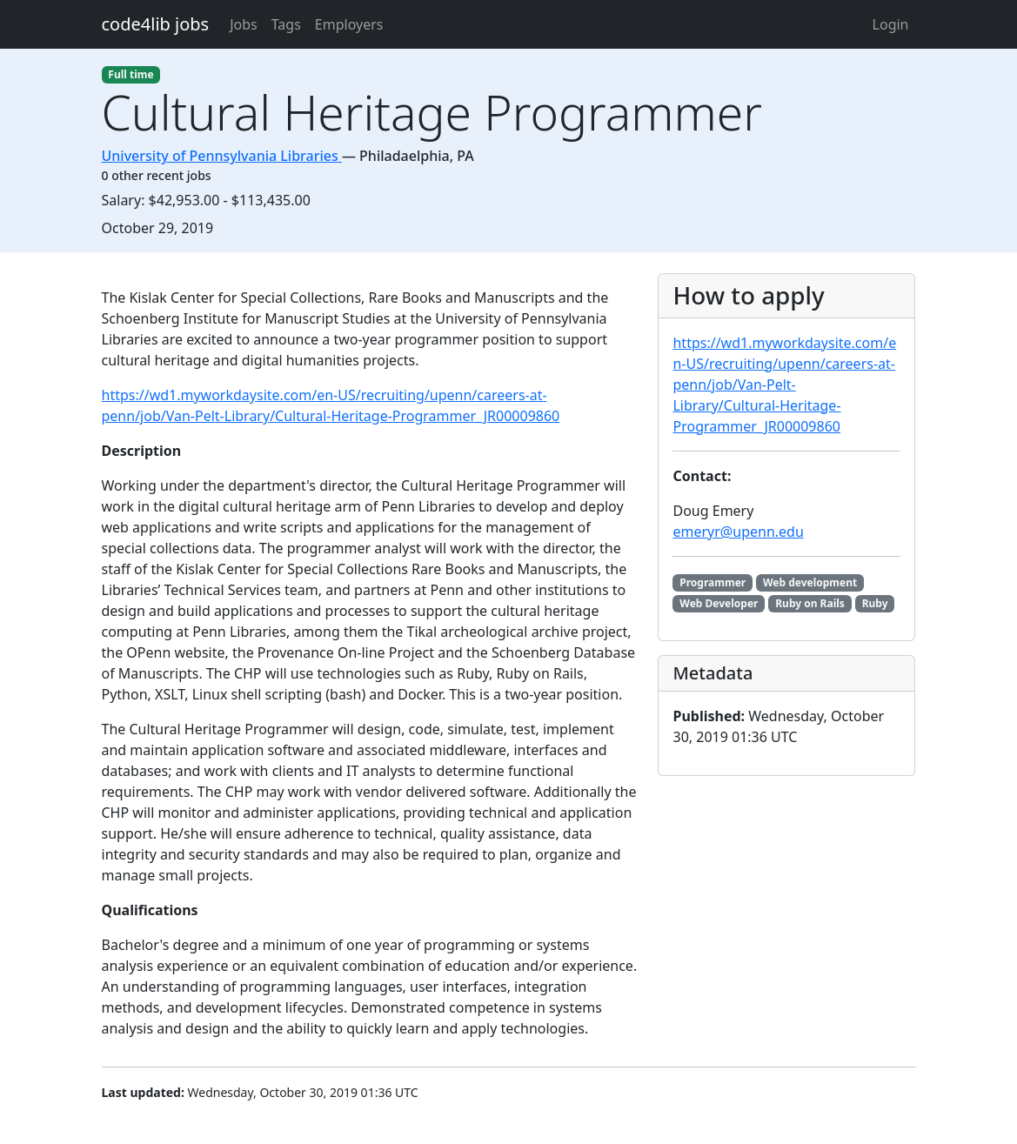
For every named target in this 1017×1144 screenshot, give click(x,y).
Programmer (712, 582)
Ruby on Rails (810, 603)
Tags (286, 24)
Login (891, 24)
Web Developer (718, 603)
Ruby (875, 603)
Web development (810, 582)
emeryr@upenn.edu (737, 531)
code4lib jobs (156, 24)
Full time (130, 74)
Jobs (244, 24)
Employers (349, 24)
